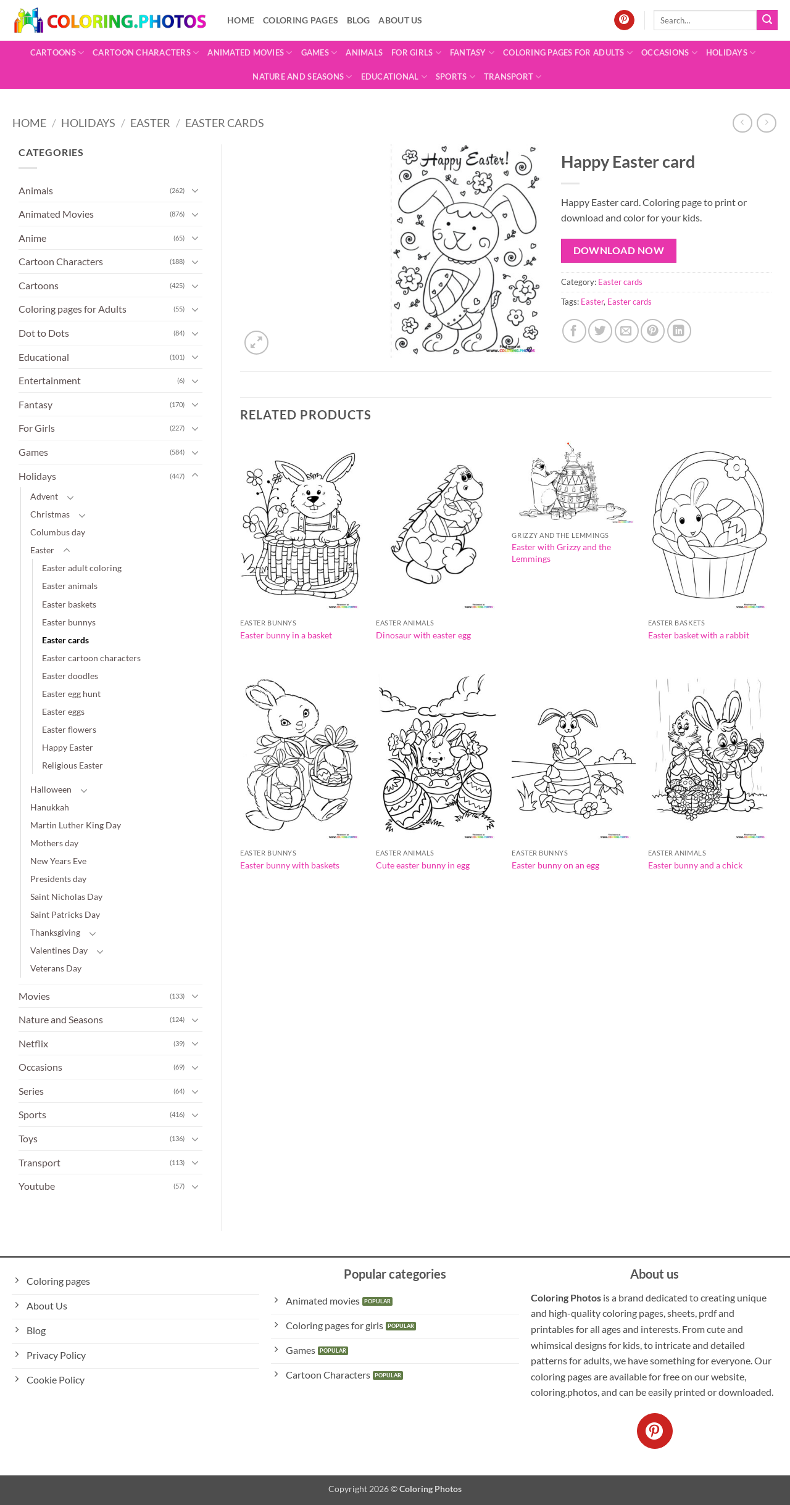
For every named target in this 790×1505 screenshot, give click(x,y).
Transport (513, 77)
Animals (364, 52)
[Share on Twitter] (600, 331)
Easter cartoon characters (91, 658)
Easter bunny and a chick (695, 865)
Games (319, 53)
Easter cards (224, 123)
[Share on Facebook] (574, 331)
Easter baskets (69, 604)
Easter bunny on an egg (555, 865)
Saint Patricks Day (65, 914)
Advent (44, 496)
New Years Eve (58, 861)
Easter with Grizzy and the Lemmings (561, 553)
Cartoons (57, 53)
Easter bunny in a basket (286, 635)
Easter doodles (70, 675)
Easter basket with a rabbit (698, 635)
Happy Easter (67, 747)
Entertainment (50, 380)
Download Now (619, 250)
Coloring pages (300, 20)
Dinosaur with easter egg (423, 635)
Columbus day (57, 532)
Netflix (33, 1043)
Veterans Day (55, 968)
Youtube (37, 1186)
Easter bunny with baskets (289, 865)
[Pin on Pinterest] (653, 331)
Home (240, 20)
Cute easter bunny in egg (423, 865)
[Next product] (742, 123)
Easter (150, 123)
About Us (400, 20)
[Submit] (767, 20)
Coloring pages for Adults (568, 53)
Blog (358, 20)
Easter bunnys (69, 622)
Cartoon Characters (146, 53)
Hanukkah (49, 807)
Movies (34, 996)
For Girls (416, 53)
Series (31, 1091)
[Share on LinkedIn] (679, 331)
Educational (394, 77)
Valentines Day (59, 950)
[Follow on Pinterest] (624, 20)
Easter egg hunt (71, 693)
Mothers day (54, 843)
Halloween (51, 789)
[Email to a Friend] (627, 331)
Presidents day (58, 878)
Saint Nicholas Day (66, 896)
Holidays (731, 53)
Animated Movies (249, 53)
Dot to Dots (44, 333)
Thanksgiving (55, 932)
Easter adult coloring (82, 568)
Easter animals (70, 585)
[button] (256, 343)
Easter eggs (63, 711)
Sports (455, 77)
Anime (32, 238)
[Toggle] (195, 190)
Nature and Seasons (302, 77)
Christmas (50, 514)
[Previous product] (766, 123)
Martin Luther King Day (75, 825)
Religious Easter (72, 765)
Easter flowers (69, 729)
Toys (28, 1138)
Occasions (669, 53)
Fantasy (472, 53)
